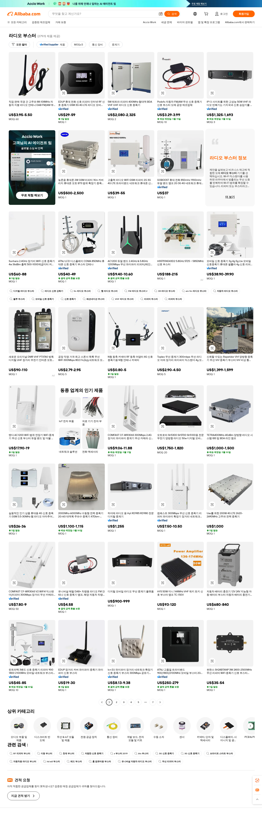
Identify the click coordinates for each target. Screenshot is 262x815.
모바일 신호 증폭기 (43, 299)
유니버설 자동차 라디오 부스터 (135, 761)
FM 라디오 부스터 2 (135, 291)
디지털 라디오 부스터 (22, 291)
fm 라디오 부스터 (80, 291)
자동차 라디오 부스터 (225, 291)
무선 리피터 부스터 (169, 761)
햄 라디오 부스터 (108, 291)
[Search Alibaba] (104, 14)
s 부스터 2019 (119, 753)
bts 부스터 (141, 753)
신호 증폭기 (68, 299)
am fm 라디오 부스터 (194, 291)
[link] (257, 780)
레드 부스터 (74, 761)
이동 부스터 (44, 753)
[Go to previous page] (102, 702)
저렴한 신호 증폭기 (92, 753)
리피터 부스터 (149, 299)
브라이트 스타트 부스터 (219, 753)
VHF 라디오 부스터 (122, 299)
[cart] (207, 14)
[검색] (172, 14)
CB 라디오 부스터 (164, 291)
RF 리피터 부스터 (20, 753)
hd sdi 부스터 (51, 761)
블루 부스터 (17, 299)
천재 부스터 (66, 753)
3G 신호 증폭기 (164, 753)
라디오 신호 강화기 (52, 291)
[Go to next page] (160, 702)
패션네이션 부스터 (93, 299)
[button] (160, 14)
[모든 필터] (19, 44)
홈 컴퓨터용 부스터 (100, 761)
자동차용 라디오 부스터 (23, 761)
